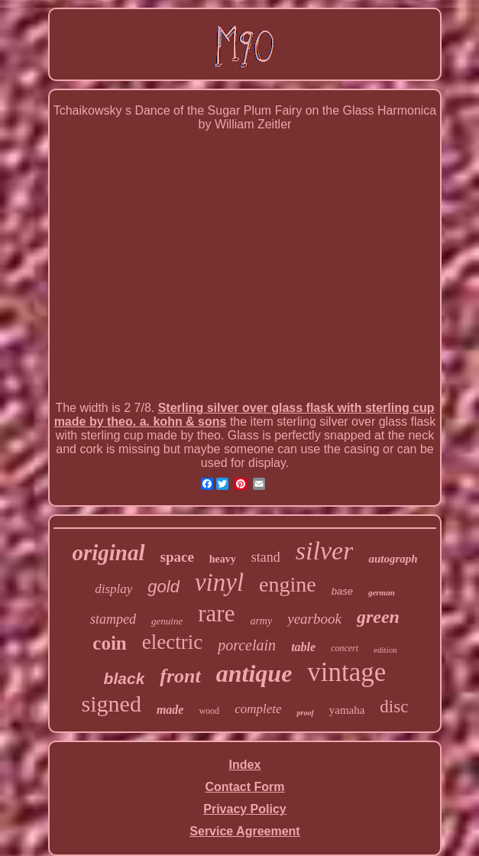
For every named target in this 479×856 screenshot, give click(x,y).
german (381, 592)
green (378, 617)
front (180, 676)
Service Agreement (244, 831)
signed (111, 703)
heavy (222, 559)
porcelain (247, 645)
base (342, 591)
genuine (167, 621)
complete (258, 709)
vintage (346, 672)
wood (209, 710)
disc (394, 706)
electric (172, 642)
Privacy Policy (244, 808)
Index (245, 764)
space (177, 557)
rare (216, 613)
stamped (113, 619)
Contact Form (245, 786)
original (108, 552)
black (124, 678)
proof (304, 712)
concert (344, 648)
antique (254, 673)
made (170, 709)
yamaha (347, 710)
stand (265, 557)
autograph (392, 559)
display (113, 589)
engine (287, 584)
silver (325, 551)
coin (109, 643)
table (303, 646)
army (261, 621)
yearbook (314, 619)
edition (385, 649)
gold (163, 586)
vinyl (219, 582)
